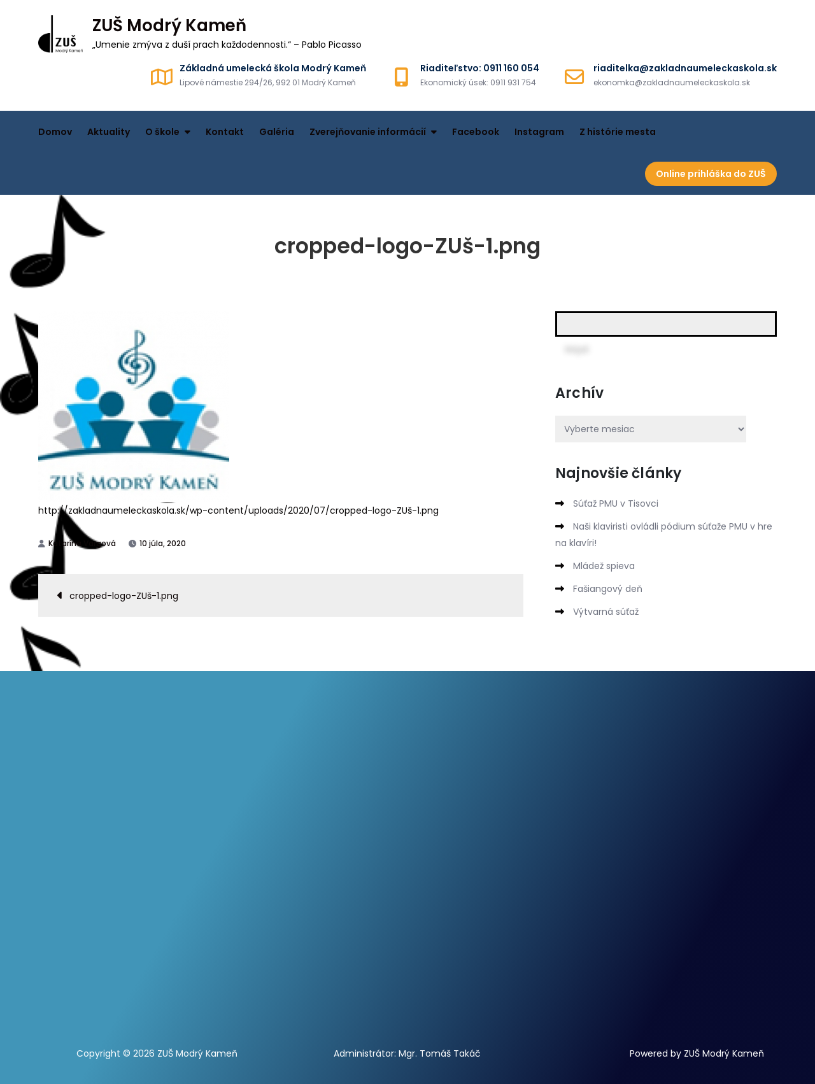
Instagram (539, 131)
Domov (55, 131)
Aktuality (108, 131)
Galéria (276, 131)
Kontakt (225, 131)
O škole (162, 131)
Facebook (475, 131)
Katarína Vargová (82, 543)
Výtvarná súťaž (606, 611)
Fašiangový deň (607, 588)
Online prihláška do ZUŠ (711, 173)
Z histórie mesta (617, 131)
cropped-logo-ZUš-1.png (123, 595)
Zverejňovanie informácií (367, 131)
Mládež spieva (604, 566)
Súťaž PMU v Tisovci (615, 503)
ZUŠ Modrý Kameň (169, 25)
